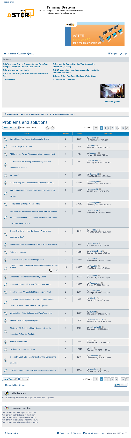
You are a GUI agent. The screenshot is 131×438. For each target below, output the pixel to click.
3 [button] (108, 128)
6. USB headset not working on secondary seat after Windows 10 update (76, 71)
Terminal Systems (61, 7)
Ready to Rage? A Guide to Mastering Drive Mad (30, 292)
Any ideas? (14, 175)
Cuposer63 (94, 174)
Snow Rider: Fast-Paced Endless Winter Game (29, 139)
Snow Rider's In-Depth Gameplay (24, 320)
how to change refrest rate (21, 146)
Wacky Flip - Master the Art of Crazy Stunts (28, 277)
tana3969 (93, 276)
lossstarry (94, 153)
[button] (95, 128)
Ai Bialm (93, 138)
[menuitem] (21, 54)
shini (91, 341)
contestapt (94, 210)
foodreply (93, 258)
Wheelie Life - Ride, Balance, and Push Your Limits (31, 313)
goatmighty (94, 181)
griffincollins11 (95, 327)
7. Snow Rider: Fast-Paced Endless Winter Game (74, 76)
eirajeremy (94, 160)
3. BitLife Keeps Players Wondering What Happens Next (25, 74)
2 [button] (105, 128)
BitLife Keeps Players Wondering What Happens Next (32, 154)
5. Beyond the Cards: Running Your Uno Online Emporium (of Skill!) (74, 65)
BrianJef (93, 298)
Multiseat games (112, 93)
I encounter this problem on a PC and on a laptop (30, 284)
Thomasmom (95, 283)
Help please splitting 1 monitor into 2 (25, 204)
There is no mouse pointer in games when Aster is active (33, 244)
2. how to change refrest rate (16, 70)
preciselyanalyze (96, 319)
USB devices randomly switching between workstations (33, 370)
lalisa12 (93, 145)
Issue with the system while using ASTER (27, 260)
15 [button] (123, 128)
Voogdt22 (94, 266)
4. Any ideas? (9, 79)
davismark (94, 243)
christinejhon (95, 291)
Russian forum (8, 2)
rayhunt (93, 312)
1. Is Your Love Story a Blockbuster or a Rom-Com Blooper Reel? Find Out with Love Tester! (25, 65)
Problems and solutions (25, 122)
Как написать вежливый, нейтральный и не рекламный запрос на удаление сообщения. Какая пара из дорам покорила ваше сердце (33, 217)
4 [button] (112, 128)
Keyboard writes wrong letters (22, 349)
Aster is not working (18, 252)
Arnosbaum (94, 369)
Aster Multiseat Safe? (19, 342)
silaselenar (94, 356)
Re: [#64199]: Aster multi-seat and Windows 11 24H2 (32, 183)
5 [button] (116, 128)
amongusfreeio (96, 251)
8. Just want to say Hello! (64, 79)
